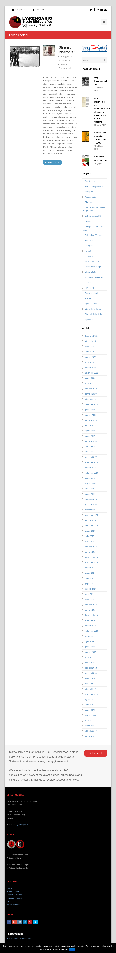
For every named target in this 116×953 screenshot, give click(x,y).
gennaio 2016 (91, 504)
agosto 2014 (90, 573)
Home (9, 888)
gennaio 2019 (91, 420)
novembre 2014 (91, 562)
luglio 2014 (89, 578)
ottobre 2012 (90, 689)
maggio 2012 (90, 715)
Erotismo (89, 240)
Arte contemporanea (94, 186)
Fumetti (88, 251)
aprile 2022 (89, 383)
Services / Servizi (14, 898)
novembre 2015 (91, 515)
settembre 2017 (91, 446)
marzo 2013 (90, 662)
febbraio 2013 (91, 668)
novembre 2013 (91, 620)
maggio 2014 (90, 589)
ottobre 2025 (90, 341)
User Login (40, 10)
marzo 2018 (90, 436)
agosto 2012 (90, 699)
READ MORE (52, 162)
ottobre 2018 (90, 425)
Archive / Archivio (14, 895)
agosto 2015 (90, 531)
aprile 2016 (89, 489)
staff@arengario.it (20, 824)
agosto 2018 (90, 431)
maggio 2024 (90, 357)
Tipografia (89, 319)
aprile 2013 (89, 657)
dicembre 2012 (91, 678)
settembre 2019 (91, 404)
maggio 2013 (90, 652)
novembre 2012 (91, 683)
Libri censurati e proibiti (95, 267)
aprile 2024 (89, 362)
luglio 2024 (89, 352)
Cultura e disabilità (93, 216)
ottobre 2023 (90, 367)
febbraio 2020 (91, 388)
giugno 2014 (90, 583)
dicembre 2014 (91, 557)
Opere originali (91, 293)
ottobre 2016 (90, 468)
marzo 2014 (90, 599)
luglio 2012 (89, 705)
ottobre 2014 (90, 568)
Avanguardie (90, 197)
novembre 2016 (91, 462)
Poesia (88, 298)
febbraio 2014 (91, 605)
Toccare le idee (13, 904)
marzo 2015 (90, 541)
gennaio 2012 (91, 736)
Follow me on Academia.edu (19, 938)
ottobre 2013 (90, 626)
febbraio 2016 (91, 499)
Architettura (90, 181)
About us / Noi (13, 891)
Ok (72, 949)
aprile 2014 (89, 594)
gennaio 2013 (91, 673)
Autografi (89, 192)
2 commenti (66, 68)
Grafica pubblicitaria (93, 261)
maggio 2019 (90, 415)
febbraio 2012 (91, 731)
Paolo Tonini (66, 60)
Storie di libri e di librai (94, 314)
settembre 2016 (91, 473)
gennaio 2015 (91, 552)
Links (9, 901)
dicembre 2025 (91, 336)
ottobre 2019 (90, 399)
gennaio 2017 (91, 457)
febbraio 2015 (91, 547)
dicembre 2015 (91, 510)
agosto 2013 (90, 636)
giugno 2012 (90, 710)
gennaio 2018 (91, 441)
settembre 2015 (91, 526)
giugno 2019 (90, 410)
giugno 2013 (90, 647)
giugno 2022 (90, 378)
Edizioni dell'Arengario (94, 235)
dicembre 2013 (91, 615)
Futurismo (89, 256)
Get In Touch (95, 753)
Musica (64, 64)
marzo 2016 (90, 494)
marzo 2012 (90, 726)
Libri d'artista (90, 272)
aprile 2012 (89, 720)
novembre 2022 (91, 373)
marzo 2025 (90, 346)
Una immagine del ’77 (100, 81)
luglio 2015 (89, 536)
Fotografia (89, 246)
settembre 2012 (91, 694)
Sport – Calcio (91, 304)
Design (88, 221)
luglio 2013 (89, 641)
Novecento (89, 288)
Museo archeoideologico (95, 277)
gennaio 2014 (91, 610)
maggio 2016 (90, 483)
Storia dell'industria (93, 309)
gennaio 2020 (91, 394)
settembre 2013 (91, 631)
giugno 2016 (90, 478)
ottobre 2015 (90, 520)
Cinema (88, 202)
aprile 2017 (89, 452)
